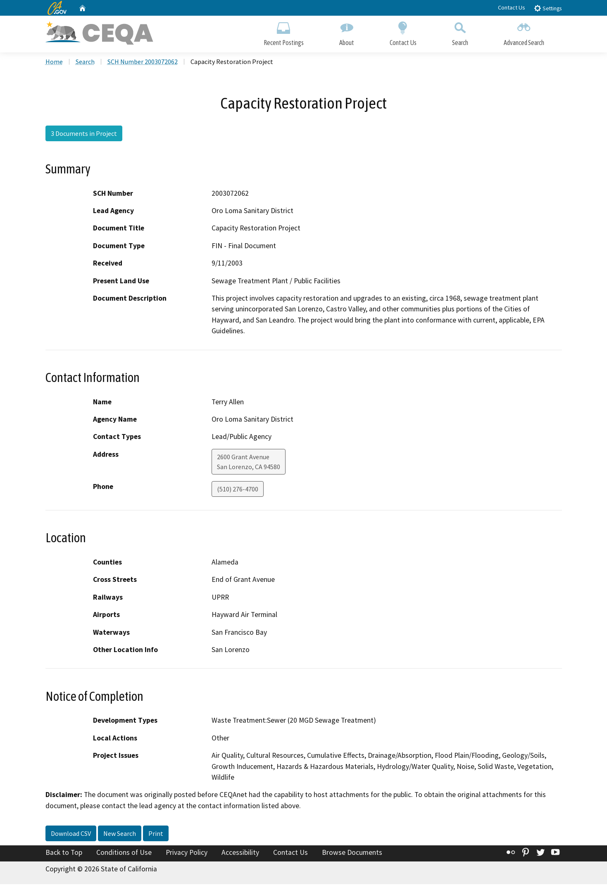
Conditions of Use (124, 853)
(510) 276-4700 (237, 490)
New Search (119, 834)
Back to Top (63, 853)
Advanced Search (524, 32)
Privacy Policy (186, 853)
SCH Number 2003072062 (142, 62)
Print (155, 834)
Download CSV (71, 834)
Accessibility (240, 853)
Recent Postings (283, 32)
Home (54, 62)
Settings (548, 8)
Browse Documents (352, 853)
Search (460, 32)
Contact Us (511, 7)
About (347, 32)
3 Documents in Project (84, 134)
